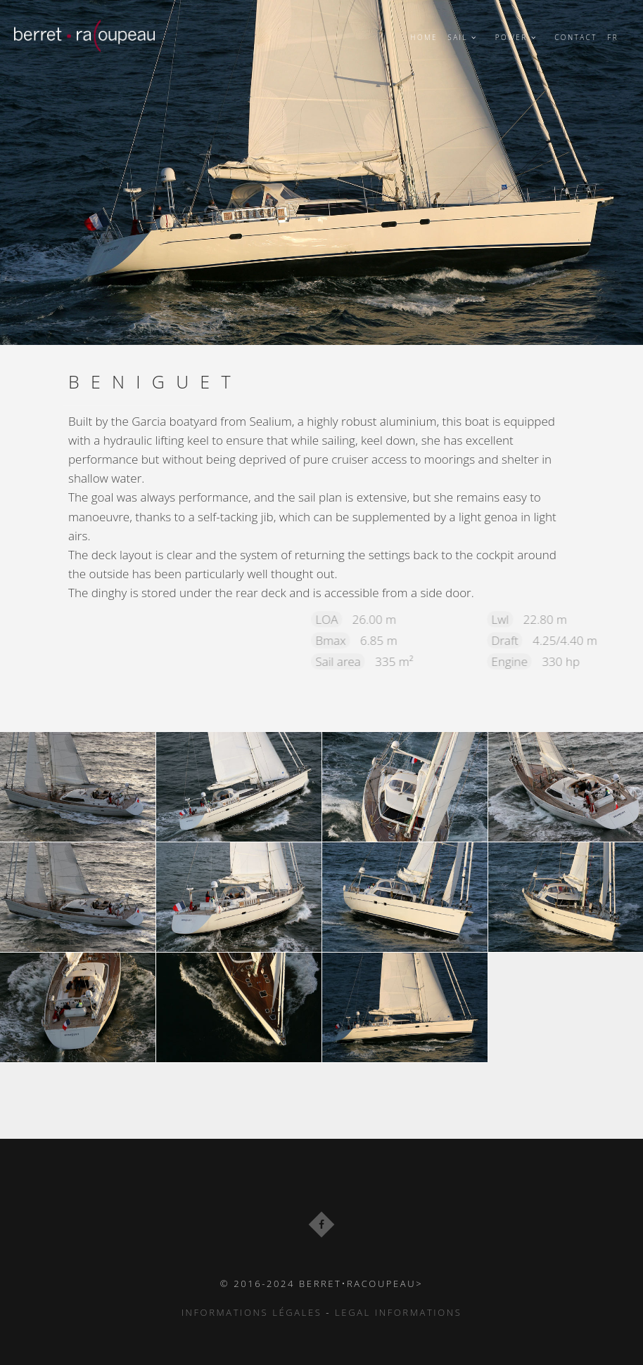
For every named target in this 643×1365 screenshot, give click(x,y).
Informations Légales (252, 1312)
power (520, 37)
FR (612, 37)
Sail (466, 37)
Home (424, 37)
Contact (575, 37)
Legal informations (398, 1312)
